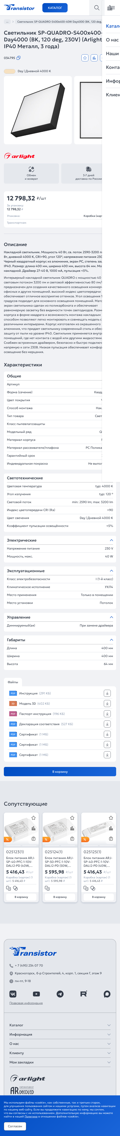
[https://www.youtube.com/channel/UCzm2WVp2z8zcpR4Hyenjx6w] (36, 994)
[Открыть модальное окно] (112, 57)
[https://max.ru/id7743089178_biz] (107, 994)
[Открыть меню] (112, 7)
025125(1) (92, 852)
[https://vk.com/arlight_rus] (12, 994)
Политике (31, 1116)
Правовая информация (26, 1003)
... (7, 21)
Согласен (15, 1126)
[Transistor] (19, 7)
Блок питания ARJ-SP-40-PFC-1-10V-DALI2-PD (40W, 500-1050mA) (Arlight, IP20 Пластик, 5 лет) (20, 862)
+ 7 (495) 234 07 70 (29, 965)
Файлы (13, 682)
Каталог (55, 8)
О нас (14, 1043)
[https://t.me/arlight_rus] (60, 994)
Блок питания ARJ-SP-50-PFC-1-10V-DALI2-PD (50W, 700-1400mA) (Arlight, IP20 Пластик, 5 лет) (59, 862)
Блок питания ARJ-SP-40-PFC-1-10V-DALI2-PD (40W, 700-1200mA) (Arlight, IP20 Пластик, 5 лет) (98, 862)
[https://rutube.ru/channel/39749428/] (83, 994)
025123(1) (15, 852)
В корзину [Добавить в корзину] (60, 772)
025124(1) (54, 852)
